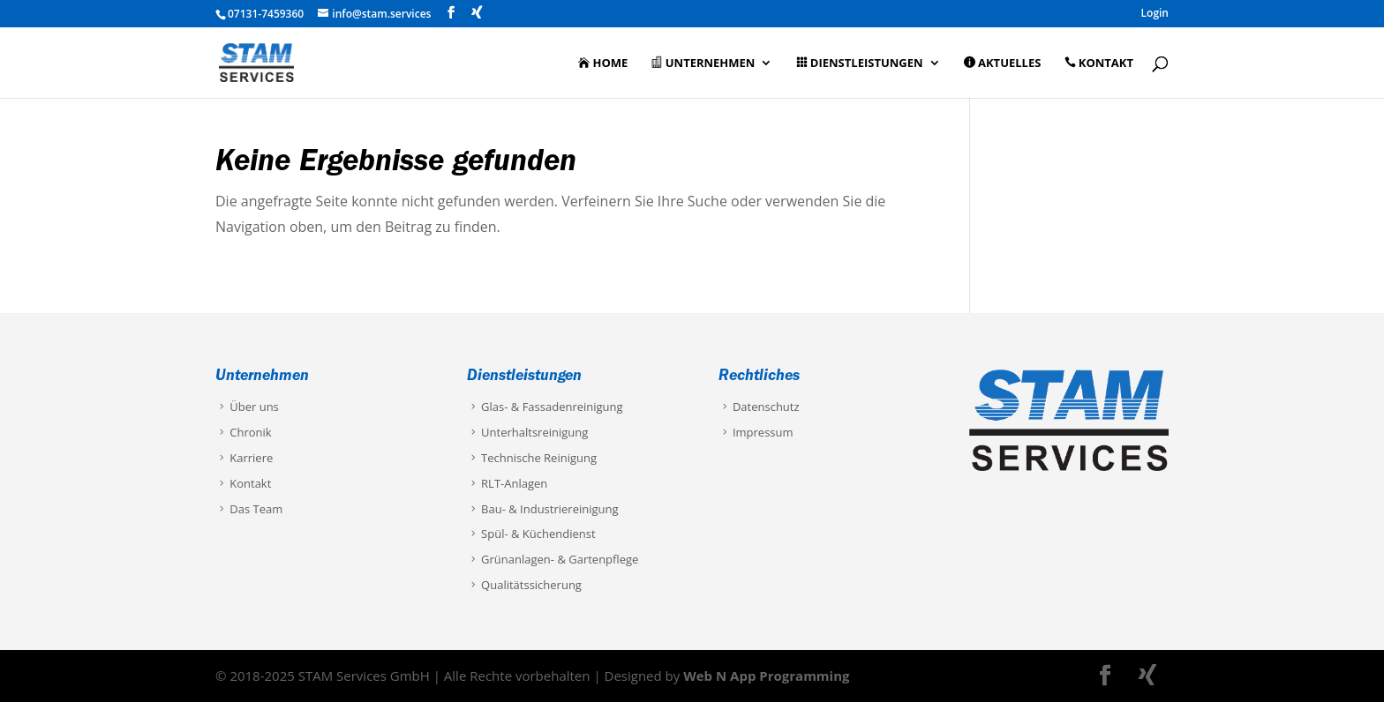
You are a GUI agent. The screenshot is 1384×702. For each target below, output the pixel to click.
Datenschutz (759, 406)
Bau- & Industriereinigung (543, 509)
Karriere (244, 458)
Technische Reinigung (532, 458)
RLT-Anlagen (507, 483)
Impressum (756, 432)
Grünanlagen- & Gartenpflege (553, 559)
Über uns (247, 406)
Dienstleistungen (859, 63)
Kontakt (1098, 63)
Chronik (243, 432)
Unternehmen (703, 63)
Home (603, 63)
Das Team (248, 509)
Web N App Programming (766, 675)
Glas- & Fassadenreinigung (545, 406)
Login (1155, 14)
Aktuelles (1003, 63)
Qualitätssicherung (524, 585)
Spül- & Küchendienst (531, 533)
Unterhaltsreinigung (527, 432)
